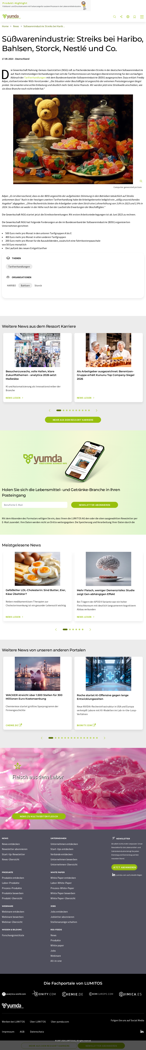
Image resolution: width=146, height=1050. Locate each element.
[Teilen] (121, 17)
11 (84, 738)
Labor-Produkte (10, 882)
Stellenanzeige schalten (64, 921)
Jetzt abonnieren (124, 867)
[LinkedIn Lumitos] (142, 1031)
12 (87, 738)
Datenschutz (37, 1031)
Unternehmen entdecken (64, 844)
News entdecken (11, 844)
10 (89, 410)
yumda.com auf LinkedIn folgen (126, 875)
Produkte (56, 940)
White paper (57, 945)
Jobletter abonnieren (62, 916)
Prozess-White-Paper (62, 888)
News (53, 935)
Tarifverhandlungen (35, 77)
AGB (22, 1031)
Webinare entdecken (13, 911)
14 (94, 738)
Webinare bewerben (13, 916)
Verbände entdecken (62, 854)
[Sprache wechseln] (128, 17)
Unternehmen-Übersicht (64, 864)
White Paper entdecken (63, 877)
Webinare (56, 955)
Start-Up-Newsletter (13, 854)
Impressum (8, 1031)
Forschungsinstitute (13, 935)
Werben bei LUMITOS (13, 1021)
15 (97, 738)
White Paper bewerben (63, 893)
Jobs (53, 950)
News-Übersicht (10, 859)
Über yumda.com (60, 1021)
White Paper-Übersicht (63, 898)
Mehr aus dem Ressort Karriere (73, 419)
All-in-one (56, 960)
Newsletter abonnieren (94, 504)
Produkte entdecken (13, 877)
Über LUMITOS (38, 1021)
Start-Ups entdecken (62, 849)
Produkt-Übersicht (12, 898)
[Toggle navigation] (142, 17)
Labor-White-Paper (61, 882)
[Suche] (114, 17)
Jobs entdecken (59, 911)
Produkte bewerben (12, 893)
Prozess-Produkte (12, 888)
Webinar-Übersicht (12, 921)
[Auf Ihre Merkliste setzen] (134, 17)
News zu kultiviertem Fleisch (39, 816)
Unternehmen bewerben (64, 859)
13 (90, 738)
